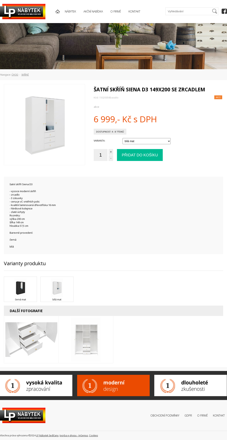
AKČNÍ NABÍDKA (93, 11)
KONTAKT (134, 11)
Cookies (93, 435)
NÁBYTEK (70, 11)
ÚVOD (15, 74)
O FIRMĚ (115, 11)
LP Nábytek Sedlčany (47, 435)
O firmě (202, 415)
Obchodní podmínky (164, 415)
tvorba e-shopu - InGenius (74, 435)
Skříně (25, 74)
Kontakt (219, 415)
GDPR (188, 415)
